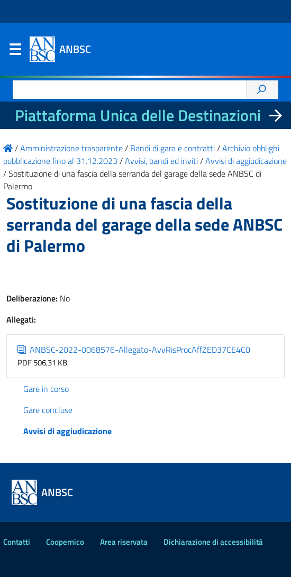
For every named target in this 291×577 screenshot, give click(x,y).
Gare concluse (47, 410)
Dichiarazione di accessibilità (213, 542)
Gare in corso (46, 388)
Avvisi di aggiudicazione (67, 431)
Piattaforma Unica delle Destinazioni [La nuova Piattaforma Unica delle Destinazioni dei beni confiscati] (138, 115)
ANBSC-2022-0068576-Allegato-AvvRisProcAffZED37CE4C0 (133, 349)
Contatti (16, 542)
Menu (15, 52)
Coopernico (65, 542)
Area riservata (124, 542)
